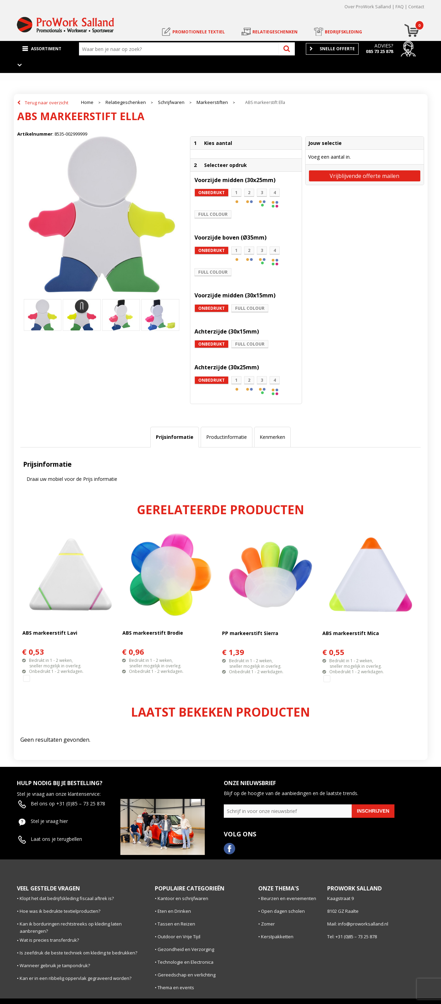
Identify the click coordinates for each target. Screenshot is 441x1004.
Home (87, 102)
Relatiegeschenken (126, 102)
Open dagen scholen (283, 911)
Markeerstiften (212, 102)
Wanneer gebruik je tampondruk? (55, 965)
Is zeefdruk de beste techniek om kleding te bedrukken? (78, 953)
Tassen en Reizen (176, 924)
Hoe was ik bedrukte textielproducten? (60, 911)
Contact (416, 6)
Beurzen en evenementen (288, 898)
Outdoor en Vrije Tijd (179, 936)
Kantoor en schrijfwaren (183, 898)
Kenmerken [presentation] (272, 437)
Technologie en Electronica (185, 962)
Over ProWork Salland (367, 6)
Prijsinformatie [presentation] (174, 437)
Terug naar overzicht (46, 102)
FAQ (399, 6)
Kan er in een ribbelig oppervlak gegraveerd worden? (75, 978)
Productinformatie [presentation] (226, 437)
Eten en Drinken (174, 911)
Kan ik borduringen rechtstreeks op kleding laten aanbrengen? (71, 927)
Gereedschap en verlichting (187, 975)
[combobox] (180, 48)
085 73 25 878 (379, 51)
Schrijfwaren (171, 102)
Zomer (268, 924)
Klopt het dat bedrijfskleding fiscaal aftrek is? (67, 898)
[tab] (174, 437)
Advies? (383, 45)
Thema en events (176, 987)
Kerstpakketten (277, 936)
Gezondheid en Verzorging (186, 949)
